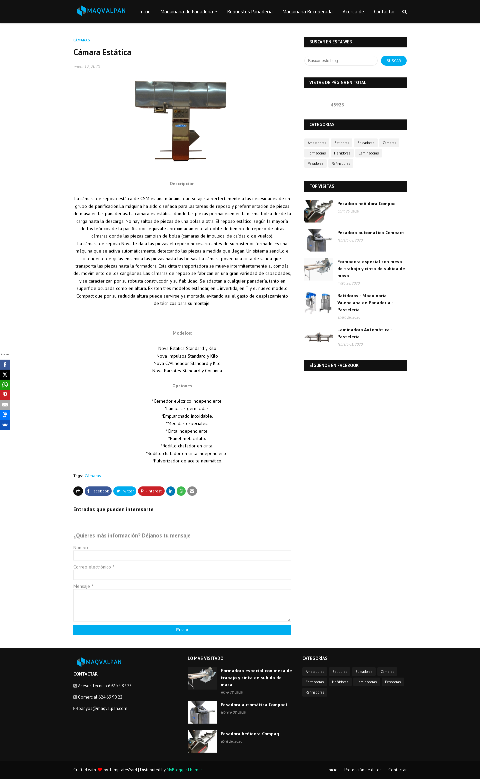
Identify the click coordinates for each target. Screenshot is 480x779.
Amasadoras (317, 142)
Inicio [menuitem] (145, 11)
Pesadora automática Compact (370, 233)
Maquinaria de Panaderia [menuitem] (187, 11)
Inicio (333, 770)
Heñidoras (342, 153)
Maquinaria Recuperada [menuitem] (308, 11)
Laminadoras (369, 153)
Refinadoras (341, 163)
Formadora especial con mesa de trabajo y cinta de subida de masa (371, 269)
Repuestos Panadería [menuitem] (250, 11)
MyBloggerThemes (185, 770)
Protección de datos (363, 770)
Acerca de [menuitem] (353, 11)
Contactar (397, 770)
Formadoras (317, 153)
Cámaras (93, 475)
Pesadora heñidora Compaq (366, 204)
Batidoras (341, 142)
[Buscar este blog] (341, 61)
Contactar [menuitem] (384, 11)
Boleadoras (365, 142)
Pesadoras (315, 163)
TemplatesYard (123, 770)
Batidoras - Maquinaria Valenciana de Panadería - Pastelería (365, 303)
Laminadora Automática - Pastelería (364, 333)
